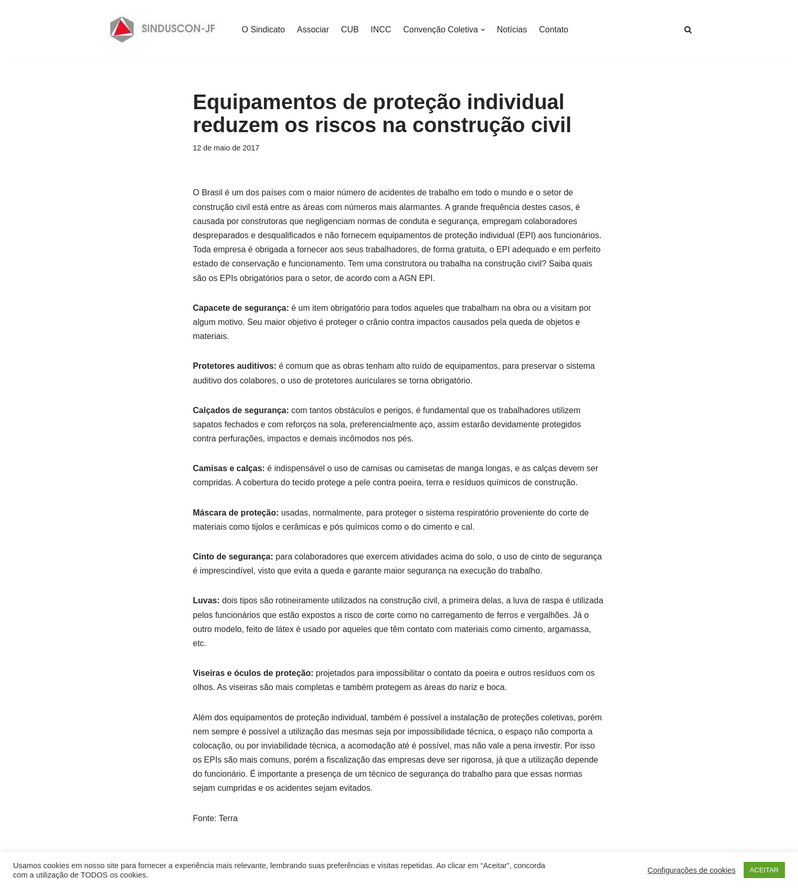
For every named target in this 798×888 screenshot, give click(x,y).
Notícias (512, 29)
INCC (381, 29)
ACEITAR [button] (764, 870)
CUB (350, 29)
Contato (553, 29)
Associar (313, 29)
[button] (483, 30)
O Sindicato (263, 29)
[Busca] (688, 29)
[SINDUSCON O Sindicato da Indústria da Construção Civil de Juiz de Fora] (162, 29)
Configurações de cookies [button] (691, 870)
